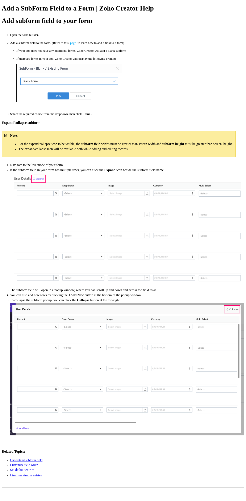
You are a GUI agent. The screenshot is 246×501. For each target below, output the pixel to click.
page (73, 43)
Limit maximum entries (26, 475)
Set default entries (22, 470)
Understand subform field (26, 460)
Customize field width (24, 465)
